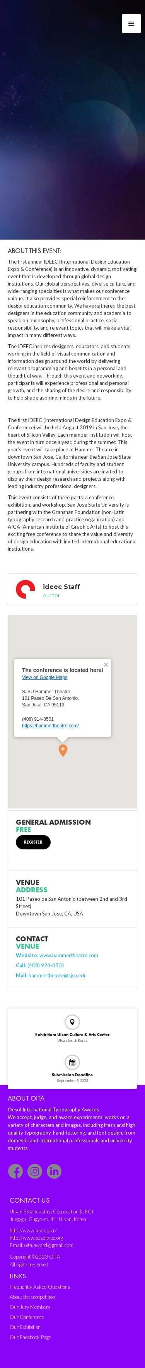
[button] (131, 23)
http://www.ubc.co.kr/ (33, 1230)
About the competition (32, 1297)
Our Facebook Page (30, 1337)
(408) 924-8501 (40, 965)
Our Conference (27, 1317)
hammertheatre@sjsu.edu (51, 975)
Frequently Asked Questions (40, 1287)
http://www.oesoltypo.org (36, 1238)
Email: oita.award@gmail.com (41, 1245)
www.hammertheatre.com (57, 955)
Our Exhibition (25, 1327)
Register (33, 842)
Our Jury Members (30, 1307)
